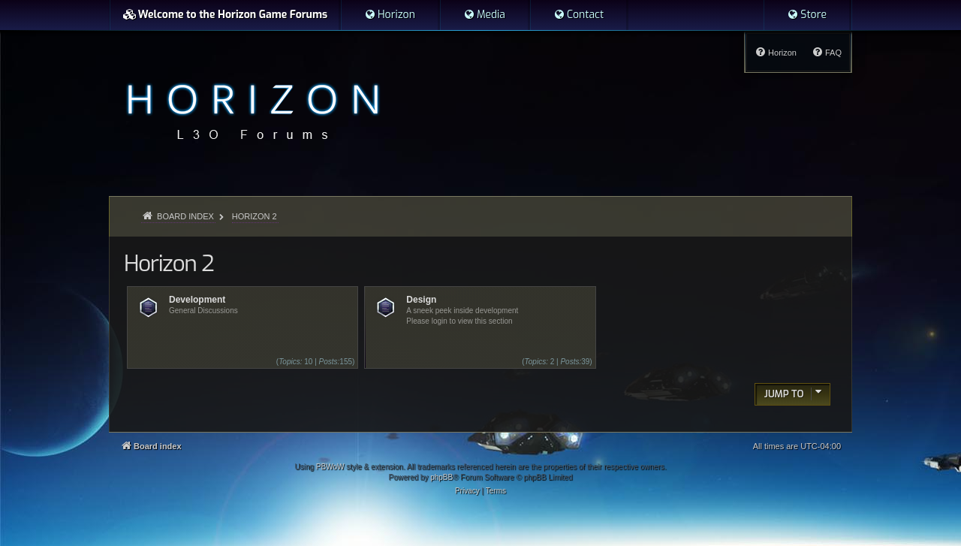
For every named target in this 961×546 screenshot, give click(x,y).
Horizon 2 (168, 264)
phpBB (441, 477)
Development (197, 299)
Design (421, 299)
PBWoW (330, 467)
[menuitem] (389, 15)
